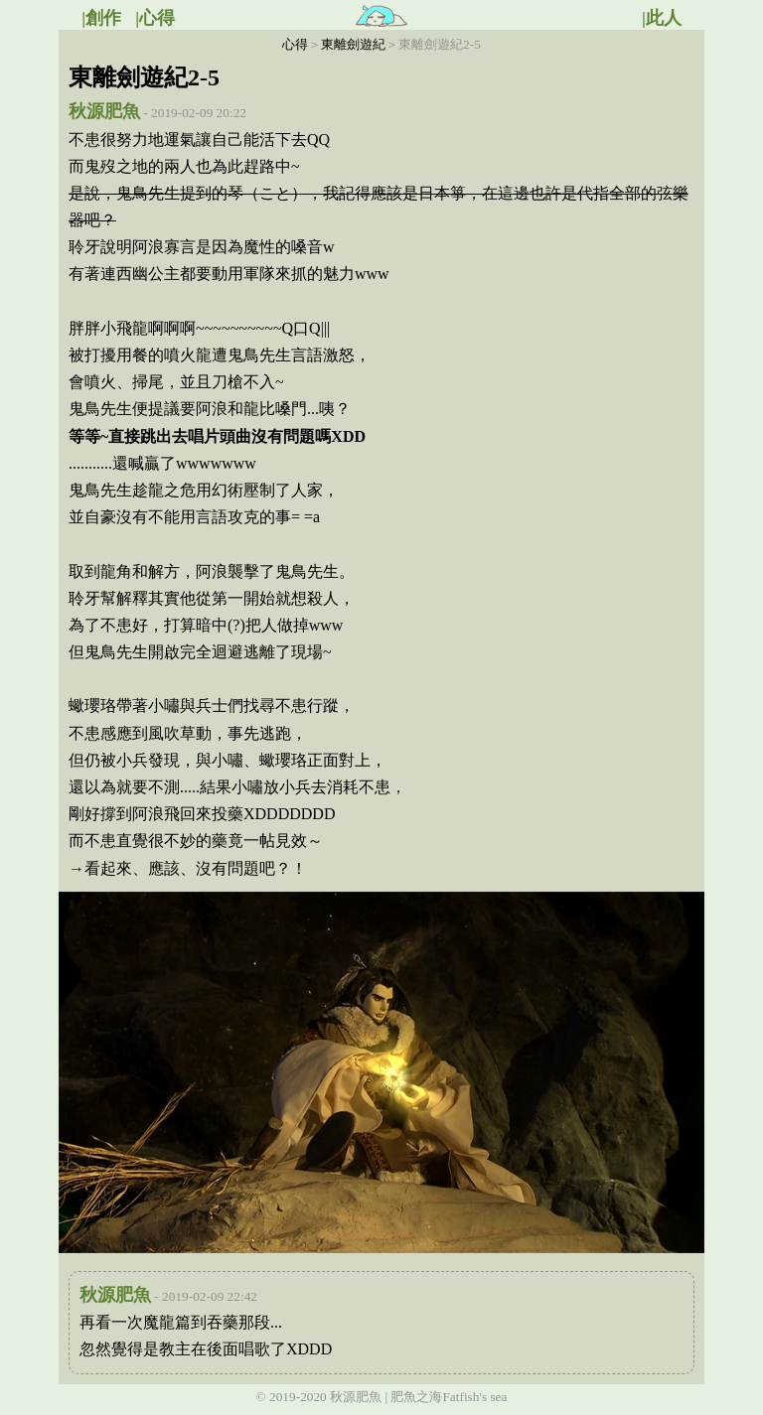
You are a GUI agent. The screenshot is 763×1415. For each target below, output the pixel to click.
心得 (295, 44)
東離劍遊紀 (353, 44)
